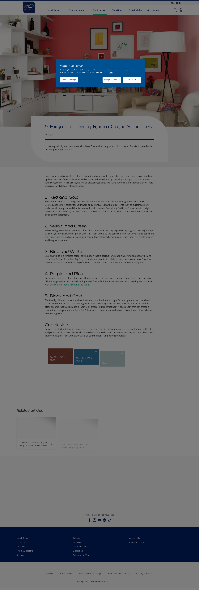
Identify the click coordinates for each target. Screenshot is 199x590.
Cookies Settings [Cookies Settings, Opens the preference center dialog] (69, 80)
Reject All (132, 80)
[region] (100, 73)
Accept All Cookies (112, 80)
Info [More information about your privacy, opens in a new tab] (111, 72)
